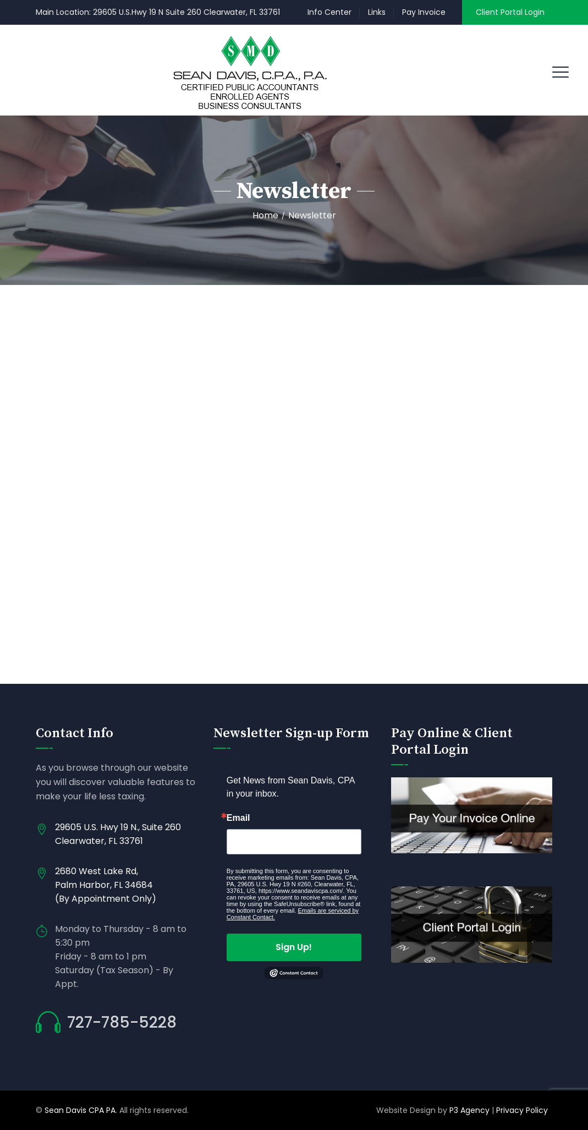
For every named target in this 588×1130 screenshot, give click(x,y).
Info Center (329, 12)
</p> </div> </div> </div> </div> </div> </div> (294, 495)
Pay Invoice (424, 12)
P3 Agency (469, 1110)
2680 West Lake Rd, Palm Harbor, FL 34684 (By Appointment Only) (105, 885)
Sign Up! (294, 947)
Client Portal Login (510, 12)
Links (377, 12)
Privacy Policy (523, 1110)
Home (265, 215)
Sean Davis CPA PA (80, 1110)
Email (238, 818)
